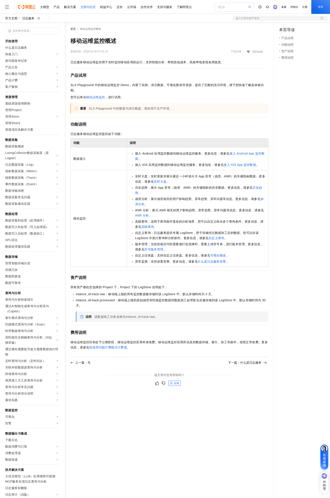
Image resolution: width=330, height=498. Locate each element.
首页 (73, 28)
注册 (304, 6)
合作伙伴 (147, 7)
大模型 (44, 7)
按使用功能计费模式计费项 (108, 347)
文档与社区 (88, 7)
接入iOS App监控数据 (240, 165)
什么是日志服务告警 (212, 261)
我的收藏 (257, 51)
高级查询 (147, 226)
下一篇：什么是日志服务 (247, 362)
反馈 (174, 383)
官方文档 (11, 18)
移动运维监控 (95, 97)
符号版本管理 (153, 249)
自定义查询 (216, 238)
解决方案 (70, 7)
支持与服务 (164, 7)
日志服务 (28, 18)
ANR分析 (142, 215)
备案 (283, 6)
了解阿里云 (184, 7)
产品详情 (236, 51)
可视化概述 (218, 255)
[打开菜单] (7, 7)
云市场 (131, 7)
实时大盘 (160, 181)
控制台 (294, 6)
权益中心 (106, 7)
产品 (57, 7)
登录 (320, 6)
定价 (120, 7)
